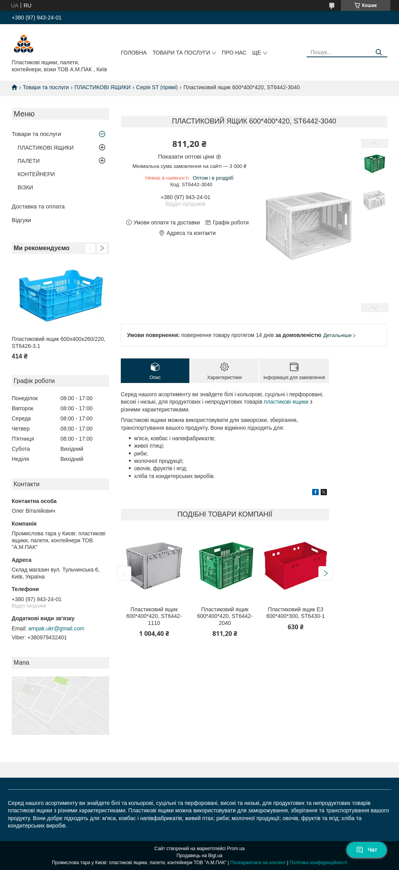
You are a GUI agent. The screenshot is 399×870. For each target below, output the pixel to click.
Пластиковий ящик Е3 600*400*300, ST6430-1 (295, 612)
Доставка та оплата (38, 206)
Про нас (234, 52)
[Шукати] (378, 52)
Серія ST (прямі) (157, 87)
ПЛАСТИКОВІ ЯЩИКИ (102, 87)
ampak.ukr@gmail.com (56, 628)
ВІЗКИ (25, 187)
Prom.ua (236, 848)
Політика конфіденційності (318, 862)
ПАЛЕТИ (29, 161)
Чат (366, 849)
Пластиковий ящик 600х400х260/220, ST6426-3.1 (58, 342)
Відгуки (21, 220)
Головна (134, 52)
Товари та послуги (181, 52)
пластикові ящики (286, 402)
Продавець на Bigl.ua (199, 855)
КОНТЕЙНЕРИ (36, 174)
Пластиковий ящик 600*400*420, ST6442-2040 (224, 616)
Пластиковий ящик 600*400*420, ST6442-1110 (154, 616)
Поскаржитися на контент (258, 862)
